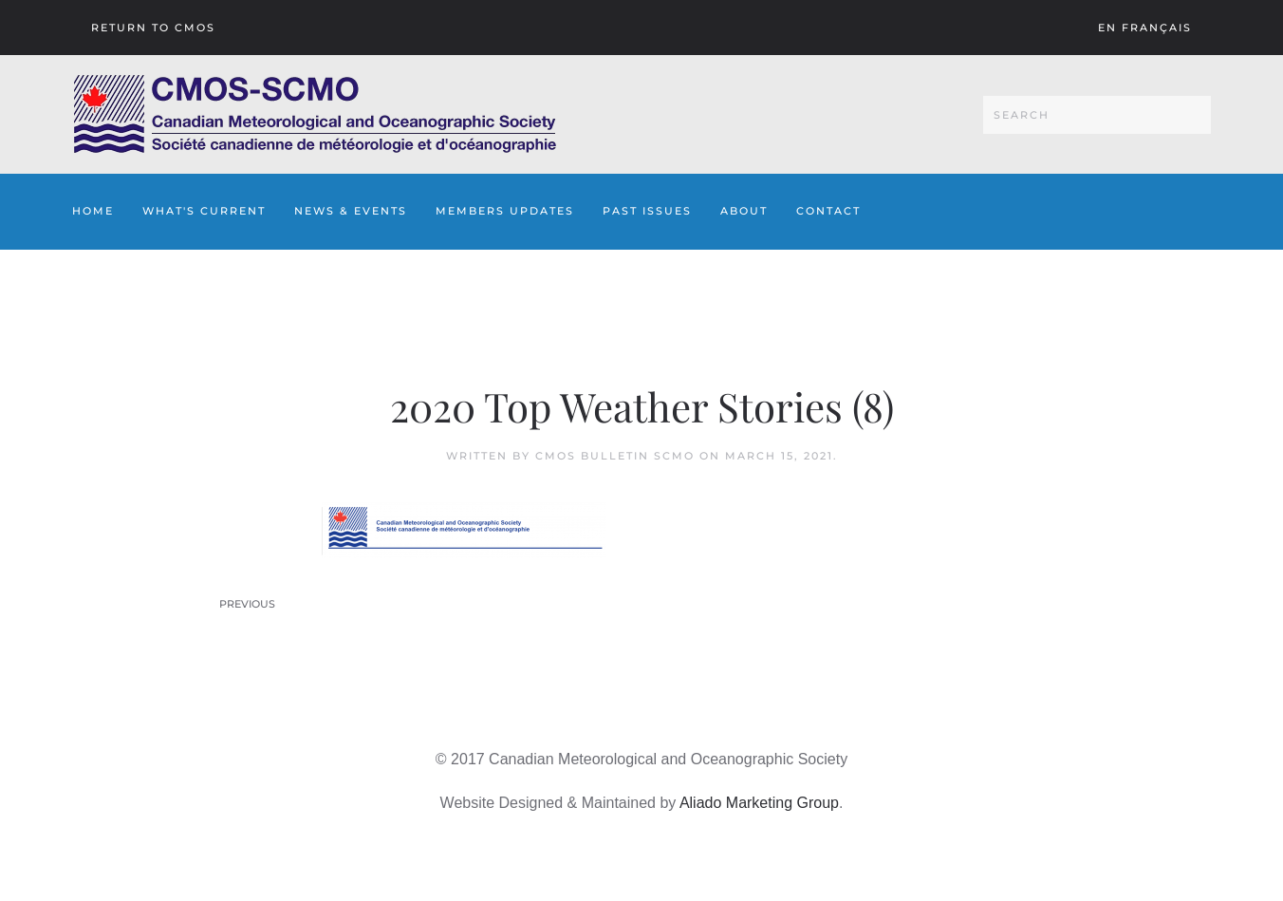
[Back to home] (314, 114)
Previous (247, 603)
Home (93, 210)
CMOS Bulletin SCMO (615, 455)
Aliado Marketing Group (759, 803)
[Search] (1097, 115)
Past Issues (647, 210)
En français (1145, 27)
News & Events (350, 210)
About (744, 210)
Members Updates (505, 210)
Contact (828, 210)
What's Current (204, 210)
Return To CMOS (153, 27)
